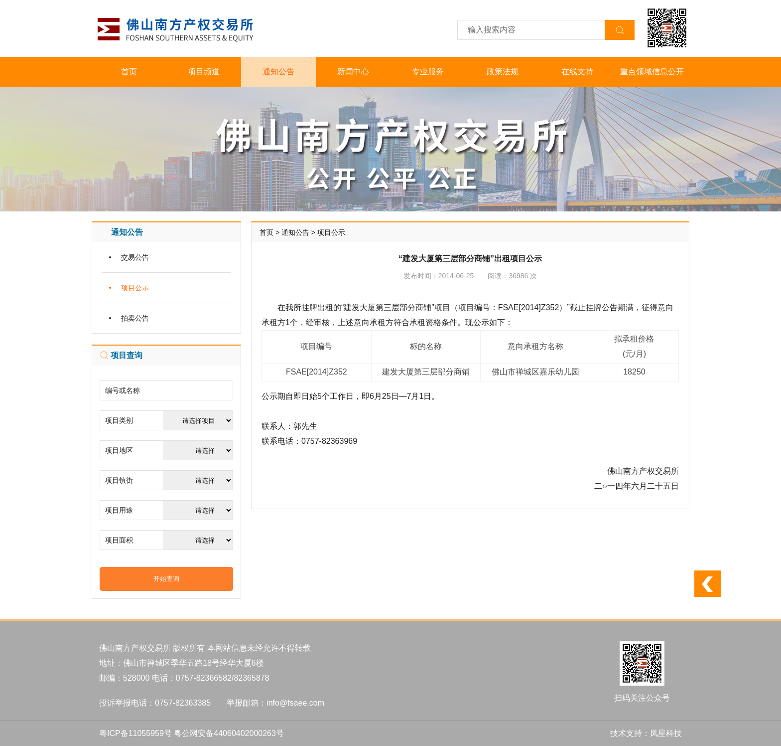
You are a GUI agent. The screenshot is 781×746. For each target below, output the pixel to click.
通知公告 (278, 71)
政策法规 (503, 71)
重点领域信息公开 (652, 71)
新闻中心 (353, 71)
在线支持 (577, 71)
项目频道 (204, 71)
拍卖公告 (135, 318)
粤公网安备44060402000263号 (229, 733)
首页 (129, 71)
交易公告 (135, 257)
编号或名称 (122, 390)
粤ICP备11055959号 (135, 733)
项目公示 (135, 288)
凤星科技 (666, 733)
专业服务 (428, 71)
